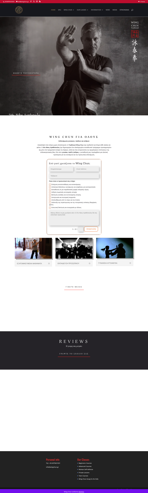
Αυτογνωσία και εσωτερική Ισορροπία (62, 197)
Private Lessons (84, 473)
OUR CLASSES (81, 10)
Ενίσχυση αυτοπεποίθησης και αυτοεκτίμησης (65, 184)
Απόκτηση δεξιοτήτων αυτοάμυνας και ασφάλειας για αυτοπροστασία (72, 187)
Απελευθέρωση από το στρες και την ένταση (64, 200)
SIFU (59, 10)
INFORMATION (96, 10)
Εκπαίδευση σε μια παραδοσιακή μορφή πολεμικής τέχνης (69, 190)
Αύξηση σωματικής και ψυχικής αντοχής (63, 192)
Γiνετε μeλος (74, 287)
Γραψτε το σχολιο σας (74, 354)
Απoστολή (91, 229)
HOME (53, 10)
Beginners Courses (85, 463)
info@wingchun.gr (52, 467)
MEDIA (115, 10)
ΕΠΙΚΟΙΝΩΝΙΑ (124, 10)
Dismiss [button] (81, 492)
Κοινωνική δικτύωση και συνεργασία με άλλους (65, 207)
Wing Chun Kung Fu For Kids (88, 479)
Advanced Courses (85, 466)
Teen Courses (83, 476)
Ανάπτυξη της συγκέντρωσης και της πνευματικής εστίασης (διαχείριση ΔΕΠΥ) (72, 203)
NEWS (108, 10)
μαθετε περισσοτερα (26, 73)
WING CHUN (68, 10)
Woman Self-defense (86, 469)
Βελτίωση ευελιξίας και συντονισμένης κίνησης (65, 195)
